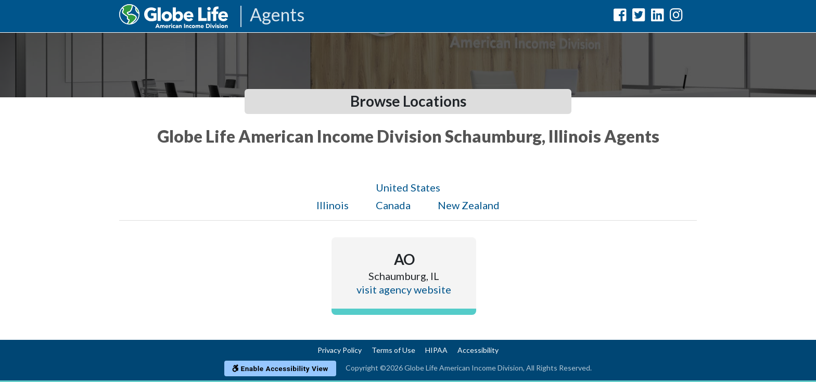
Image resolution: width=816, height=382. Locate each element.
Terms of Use (393, 350)
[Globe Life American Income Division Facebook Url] (620, 17)
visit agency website (403, 289)
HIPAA (436, 350)
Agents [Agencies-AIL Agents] (277, 15)
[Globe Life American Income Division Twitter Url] (638, 17)
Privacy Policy (339, 350)
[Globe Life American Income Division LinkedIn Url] (657, 17)
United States (408, 187)
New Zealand (469, 205)
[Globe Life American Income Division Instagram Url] (676, 17)
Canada (393, 205)
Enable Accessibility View (280, 368)
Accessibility (478, 350)
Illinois (332, 205)
